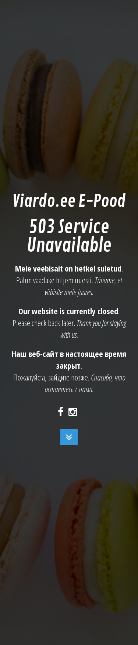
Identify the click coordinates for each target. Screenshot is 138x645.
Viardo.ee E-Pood (68, 201)
